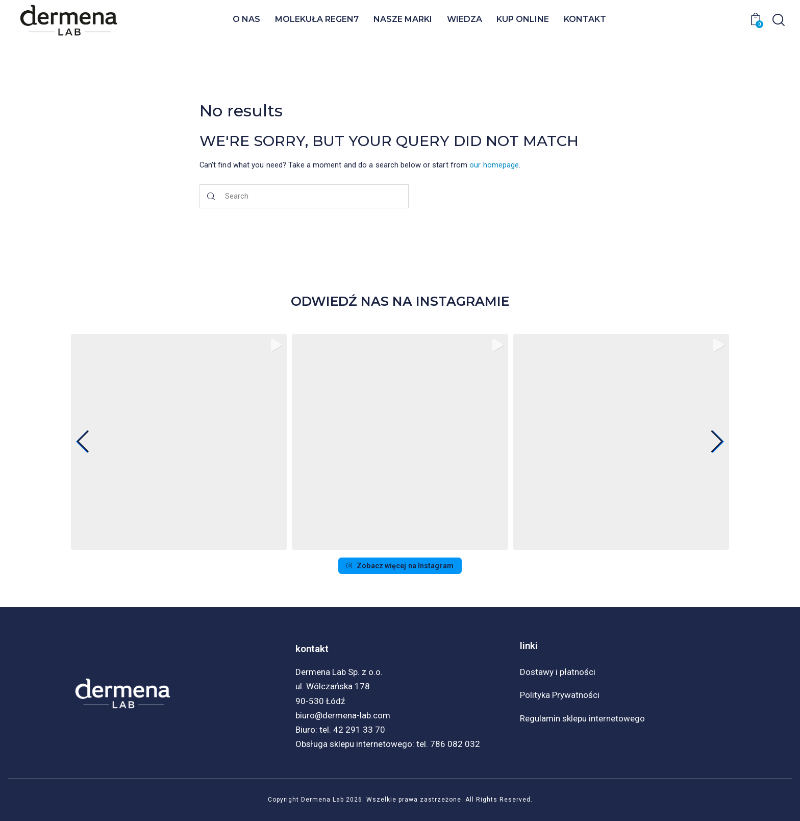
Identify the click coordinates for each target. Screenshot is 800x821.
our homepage (494, 165)
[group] (179, 442)
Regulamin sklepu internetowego (582, 718)
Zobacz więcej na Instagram (400, 566)
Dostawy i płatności (557, 672)
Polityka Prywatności (559, 695)
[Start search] (211, 196)
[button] (400, 545)
